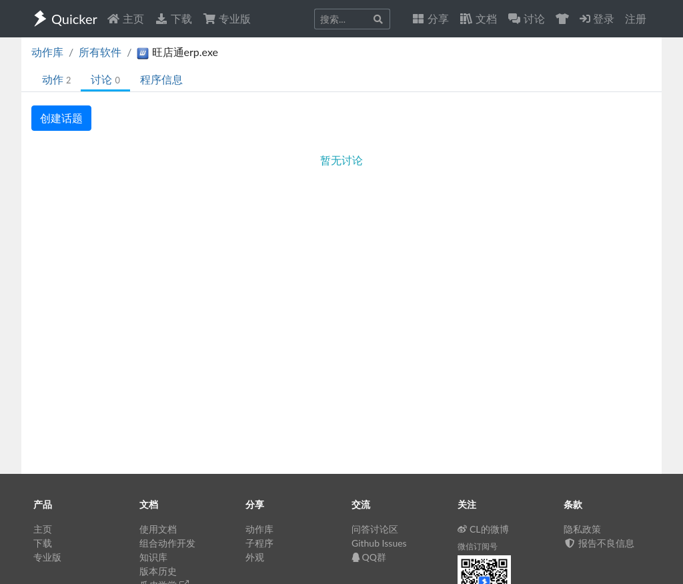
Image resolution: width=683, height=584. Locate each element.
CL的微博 (483, 529)
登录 (597, 18)
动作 (56, 79)
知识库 (153, 557)
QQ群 (369, 557)
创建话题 (61, 117)
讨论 (105, 79)
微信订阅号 (478, 546)
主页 (125, 18)
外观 (254, 557)
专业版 (227, 18)
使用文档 (158, 529)
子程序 (259, 543)
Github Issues (379, 543)
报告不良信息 (599, 543)
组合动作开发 (167, 543)
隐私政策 (582, 529)
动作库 (47, 51)
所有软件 (100, 51)
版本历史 (158, 571)
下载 (173, 18)
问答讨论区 (375, 529)
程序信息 (161, 79)
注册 (635, 18)
